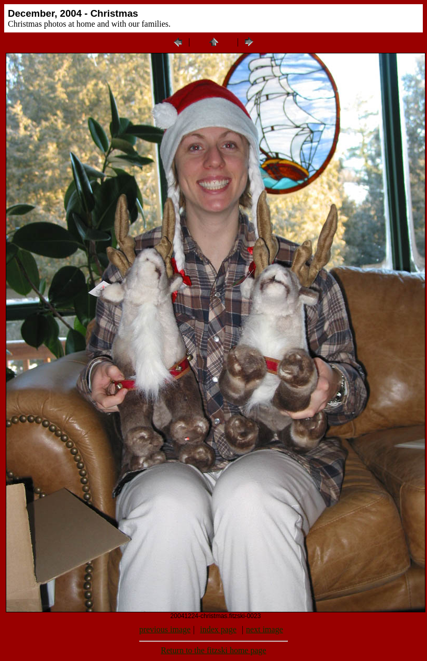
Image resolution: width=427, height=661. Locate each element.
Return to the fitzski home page (213, 650)
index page (218, 629)
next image (264, 629)
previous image (164, 629)
